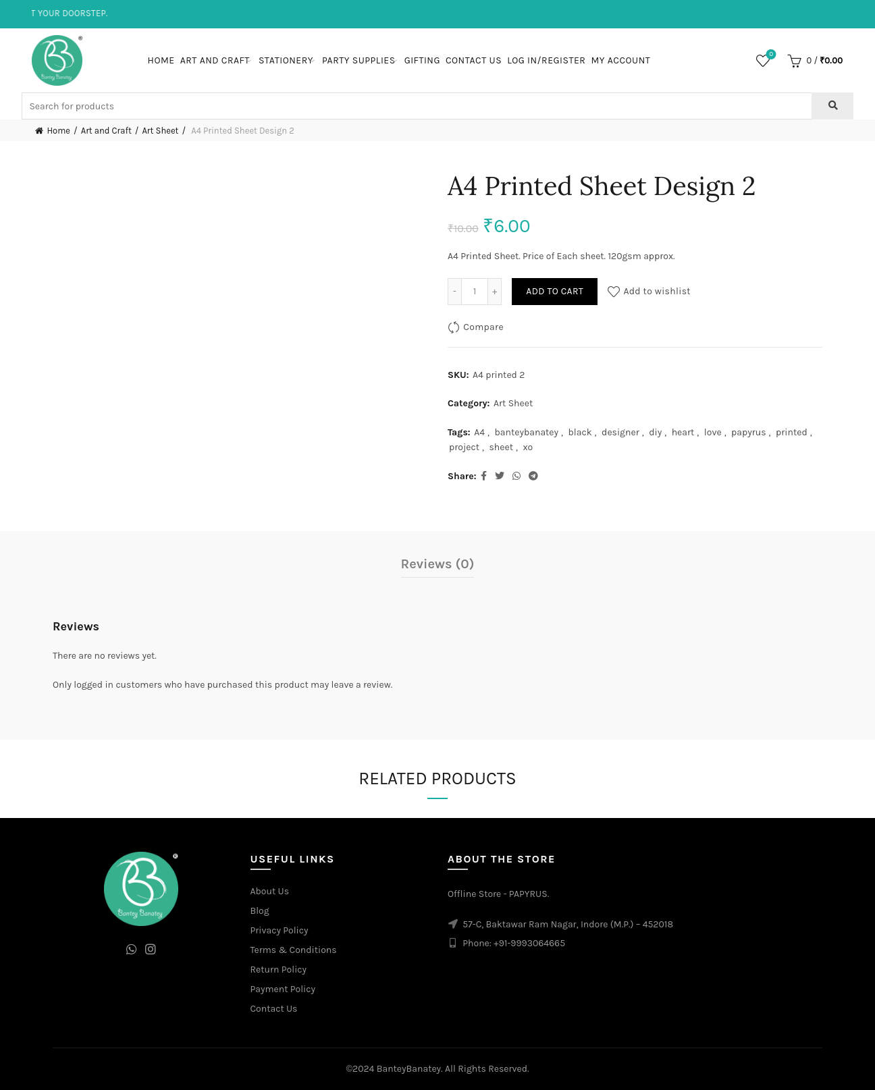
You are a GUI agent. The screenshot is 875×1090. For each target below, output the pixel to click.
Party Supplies (359, 60)
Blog (259, 911)
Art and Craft (215, 60)
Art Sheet (160, 131)
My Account (620, 60)
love (713, 432)
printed (791, 432)
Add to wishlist (657, 291)
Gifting (422, 60)
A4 (479, 432)
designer (620, 432)
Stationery (286, 60)
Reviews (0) (438, 564)
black (580, 432)
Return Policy (278, 969)
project (464, 447)
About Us (270, 891)
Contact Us (474, 60)
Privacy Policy (279, 930)
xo (528, 447)
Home (161, 60)
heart (683, 432)
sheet (500, 447)
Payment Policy (283, 989)
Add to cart (554, 291)
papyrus (748, 432)
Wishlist (770, 55)
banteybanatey (527, 432)
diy (655, 432)
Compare (483, 327)
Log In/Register (546, 60)
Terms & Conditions (293, 950)
